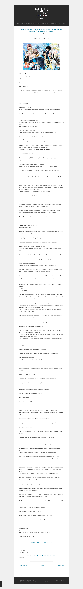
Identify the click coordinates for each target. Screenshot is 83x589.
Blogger (34, 580)
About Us (22, 23)
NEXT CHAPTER (48, 542)
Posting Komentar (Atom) (29, 575)
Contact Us (57, 23)
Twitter (39, 555)
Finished (38, 23)
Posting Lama (61, 565)
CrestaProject (24, 581)
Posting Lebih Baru (23, 565)
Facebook (34, 555)
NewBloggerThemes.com (37, 581)
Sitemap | (57, 580)
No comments (52, 33)
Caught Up (33, 23)
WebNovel (46, 33)
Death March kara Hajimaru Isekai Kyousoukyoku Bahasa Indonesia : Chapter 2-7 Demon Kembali (41, 30)
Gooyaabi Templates (49, 581)
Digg (53, 555)
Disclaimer (64, 23)
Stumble (49, 555)
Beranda (42, 565)
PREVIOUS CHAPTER (36, 542)
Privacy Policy (61, 580)
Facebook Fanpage (45, 23)
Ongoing (28, 23)
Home (18, 23)
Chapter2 (37, 33)
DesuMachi (41, 33)
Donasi (52, 23)
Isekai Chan (26, 580)
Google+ (44, 555)
